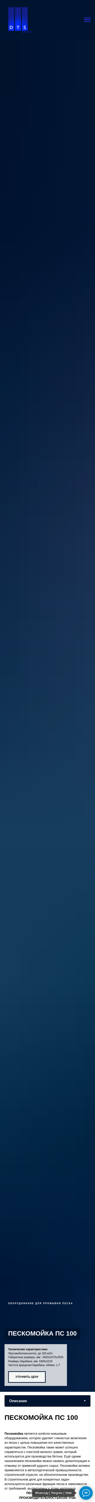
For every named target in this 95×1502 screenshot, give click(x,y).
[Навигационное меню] (87, 20)
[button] (35, 1377)
